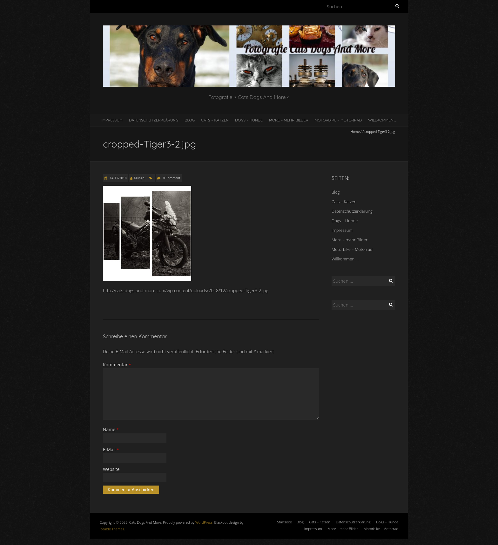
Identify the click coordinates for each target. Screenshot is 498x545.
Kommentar (117, 365)
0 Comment (171, 178)
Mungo (139, 178)
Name (111, 429)
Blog (190, 120)
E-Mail (111, 449)
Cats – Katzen (215, 120)
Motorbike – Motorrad (338, 120)
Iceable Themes (112, 529)
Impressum (112, 120)
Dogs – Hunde (249, 120)
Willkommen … (382, 120)
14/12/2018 (118, 178)
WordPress (203, 522)
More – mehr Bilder (288, 120)
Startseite (284, 522)
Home (355, 131)
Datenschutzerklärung (153, 120)
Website (111, 469)
